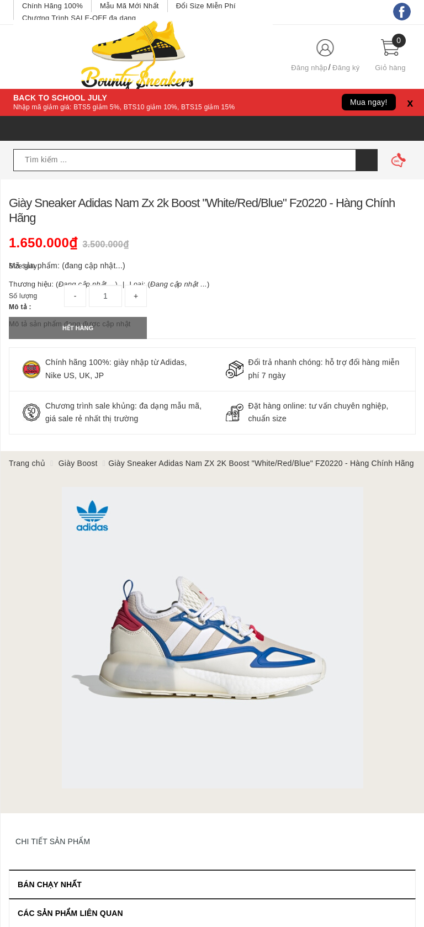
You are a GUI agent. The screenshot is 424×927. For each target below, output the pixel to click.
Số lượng (23, 296)
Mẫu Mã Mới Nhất (129, 6)
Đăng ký (345, 67)
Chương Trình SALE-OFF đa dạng (79, 18)
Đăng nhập (309, 67)
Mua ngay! (369, 102)
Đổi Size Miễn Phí (206, 6)
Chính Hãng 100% (52, 6)
